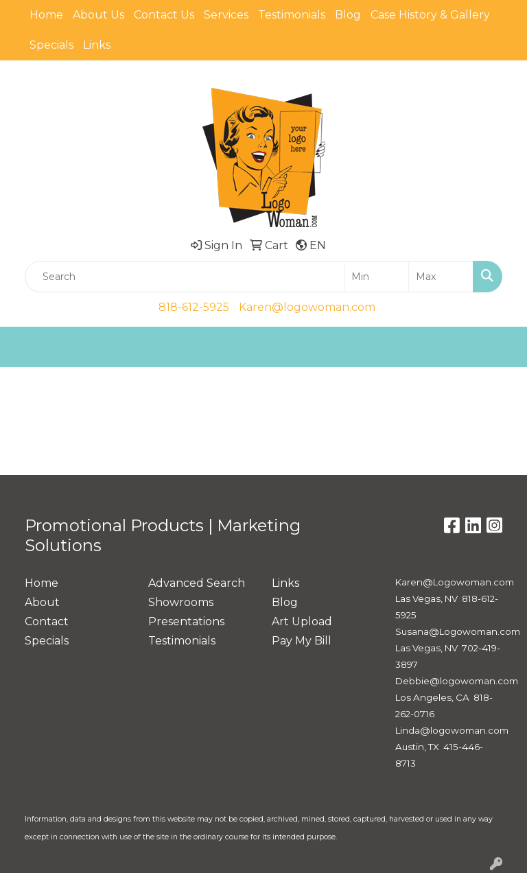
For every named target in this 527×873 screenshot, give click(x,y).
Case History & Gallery (430, 14)
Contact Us (164, 14)
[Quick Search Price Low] (376, 276)
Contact (47, 621)
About (42, 602)
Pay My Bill (301, 640)
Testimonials (291, 14)
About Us (98, 14)
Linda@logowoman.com (451, 730)
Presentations (186, 621)
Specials (51, 44)
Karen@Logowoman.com (454, 582)
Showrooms (180, 602)
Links (96, 44)
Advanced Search (196, 583)
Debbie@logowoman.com (456, 680)
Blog (348, 14)
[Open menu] (499, 347)
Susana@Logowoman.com (457, 631)
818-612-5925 (194, 307)
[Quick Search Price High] (440, 276)
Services (226, 14)
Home (46, 14)
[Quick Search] (184, 276)
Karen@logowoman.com (307, 307)
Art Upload (302, 621)
